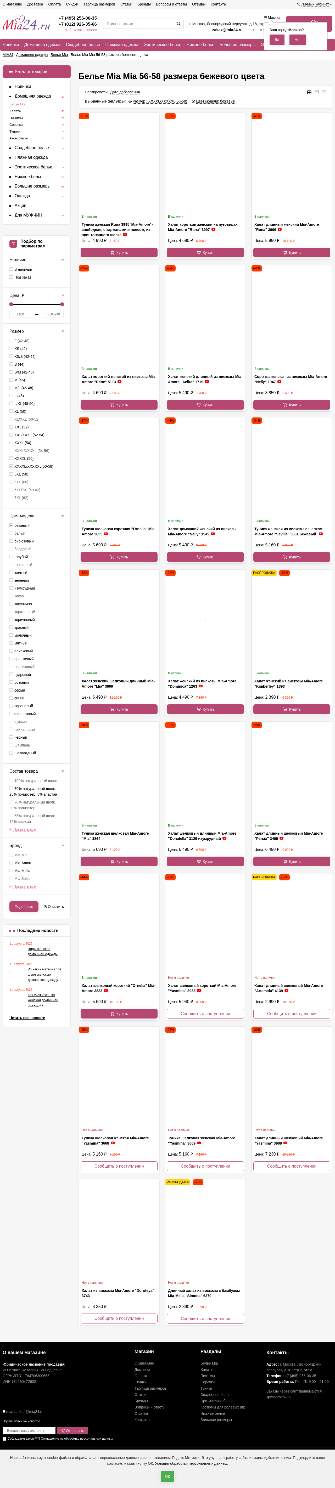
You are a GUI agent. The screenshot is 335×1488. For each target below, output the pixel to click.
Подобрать (24, 906)
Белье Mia (17, 104)
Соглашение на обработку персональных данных (77, 1438)
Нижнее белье (212, 1413)
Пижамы (16, 118)
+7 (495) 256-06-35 (78, 18)
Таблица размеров (150, 1388)
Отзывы (141, 1413)
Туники (14, 131)
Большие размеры (216, 1420)
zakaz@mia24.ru (228, 29)
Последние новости (37, 930)
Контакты (142, 1420)
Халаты (15, 111)
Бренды (141, 1401)
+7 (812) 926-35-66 (78, 24)
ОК (167, 1476)
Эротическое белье (216, 1401)
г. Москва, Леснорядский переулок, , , (235, 24)
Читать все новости (27, 1018)
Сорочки (16, 125)
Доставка (142, 1369)
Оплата (141, 1376)
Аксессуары (18, 138)
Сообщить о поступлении (205, 1013)
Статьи (140, 1395)
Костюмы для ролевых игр (222, 1407)
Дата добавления (125, 92)
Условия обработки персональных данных (191, 1463)
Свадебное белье (215, 1395)
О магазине (144, 1363)
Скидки (141, 1382)
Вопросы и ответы (150, 1407)
